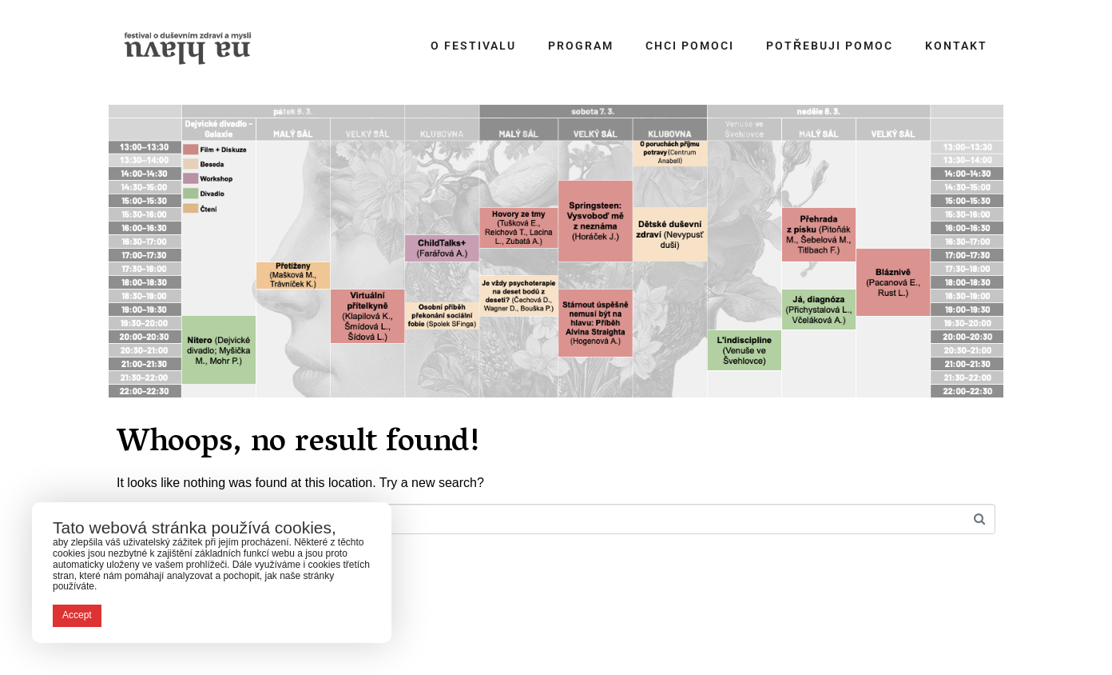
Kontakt (956, 45)
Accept (77, 615)
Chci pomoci (689, 45)
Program (581, 45)
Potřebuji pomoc (829, 45)
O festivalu (473, 45)
